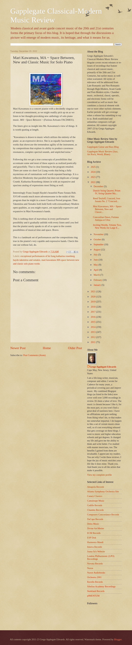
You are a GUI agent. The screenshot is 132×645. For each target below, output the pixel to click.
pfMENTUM (93, 595)
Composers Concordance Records (103, 514)
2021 (93, 291)
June (96, 259)
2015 (93, 322)
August (97, 249)
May (96, 264)
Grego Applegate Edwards (103, 367)
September (99, 244)
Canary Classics (94, 496)
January (98, 285)
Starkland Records (95, 591)
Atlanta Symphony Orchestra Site (103, 491)
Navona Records (95, 563)
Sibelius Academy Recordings (101, 586)
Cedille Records (94, 505)
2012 (93, 337)
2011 (93, 342)
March (97, 275)
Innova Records (94, 547)
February (98, 280)
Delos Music (93, 524)
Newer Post (18, 348)
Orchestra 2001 (94, 577)
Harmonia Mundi (95, 542)
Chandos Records (95, 510)
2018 (93, 307)
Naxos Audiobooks (96, 572)
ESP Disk (91, 537)
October (98, 239)
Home (47, 348)
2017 (93, 312)
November (99, 234)
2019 (93, 301)
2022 (93, 182)
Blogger (118, 639)
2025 (93, 167)
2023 (93, 177)
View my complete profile (99, 475)
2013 (93, 332)
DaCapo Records (95, 519)
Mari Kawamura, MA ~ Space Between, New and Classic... (107, 209)
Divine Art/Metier (95, 528)
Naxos (90, 568)
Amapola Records (95, 487)
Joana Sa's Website (96, 551)
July (96, 254)
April (96, 270)
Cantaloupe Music (95, 500)
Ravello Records (95, 582)
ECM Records (94, 533)
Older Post (75, 348)
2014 (93, 327)
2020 (93, 296)
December (99, 186)
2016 (93, 317)
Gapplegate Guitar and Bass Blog (103, 147)
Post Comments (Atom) (34, 355)
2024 (93, 172)
